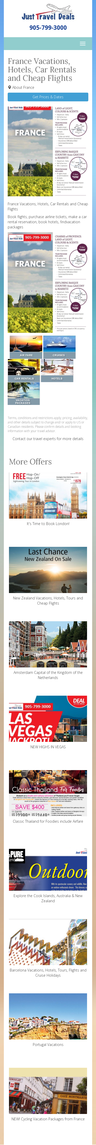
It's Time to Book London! (48, 499)
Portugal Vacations (48, 1020)
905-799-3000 (48, 28)
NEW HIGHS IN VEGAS (48, 722)
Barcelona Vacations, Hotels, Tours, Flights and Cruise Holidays (48, 948)
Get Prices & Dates (48, 96)
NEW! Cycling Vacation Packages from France (48, 1094)
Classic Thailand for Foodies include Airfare (48, 797)
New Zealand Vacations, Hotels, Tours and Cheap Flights (48, 576)
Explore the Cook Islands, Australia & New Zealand (48, 874)
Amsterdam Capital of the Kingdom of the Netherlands (48, 650)
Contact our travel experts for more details (48, 438)
